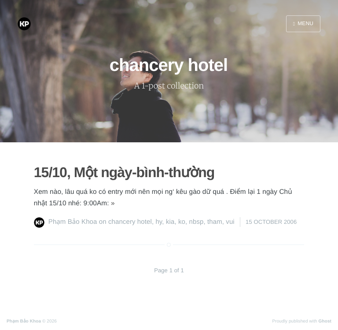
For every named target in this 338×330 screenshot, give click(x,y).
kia (170, 222)
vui (230, 222)
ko (181, 222)
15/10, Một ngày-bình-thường (124, 172)
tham (214, 222)
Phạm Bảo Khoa (72, 222)
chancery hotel (130, 222)
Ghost (325, 321)
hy (158, 222)
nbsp (196, 222)
